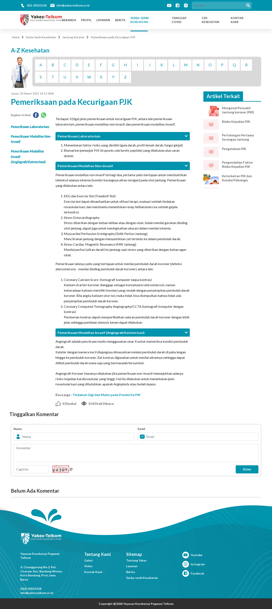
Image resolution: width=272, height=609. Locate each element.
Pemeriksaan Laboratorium (30, 127)
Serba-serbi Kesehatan (142, 578)
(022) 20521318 (30, 588)
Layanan (103, 20)
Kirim (245, 469)
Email (141, 429)
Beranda (69, 20)
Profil (86, 20)
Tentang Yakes (136, 560)
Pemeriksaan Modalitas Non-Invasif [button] (123, 166)
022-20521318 (37, 5)
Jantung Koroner (73, 37)
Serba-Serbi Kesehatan (139, 20)
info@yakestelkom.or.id (73, 5)
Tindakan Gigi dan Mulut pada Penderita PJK (106, 395)
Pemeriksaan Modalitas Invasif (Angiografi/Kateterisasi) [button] (123, 333)
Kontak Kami (93, 572)
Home (16, 37)
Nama (18, 429)
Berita (120, 20)
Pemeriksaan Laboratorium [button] (123, 136)
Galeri (88, 560)
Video (88, 566)
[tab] (122, 136)
